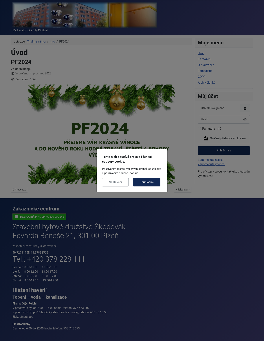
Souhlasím (147, 182)
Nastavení (115, 182)
